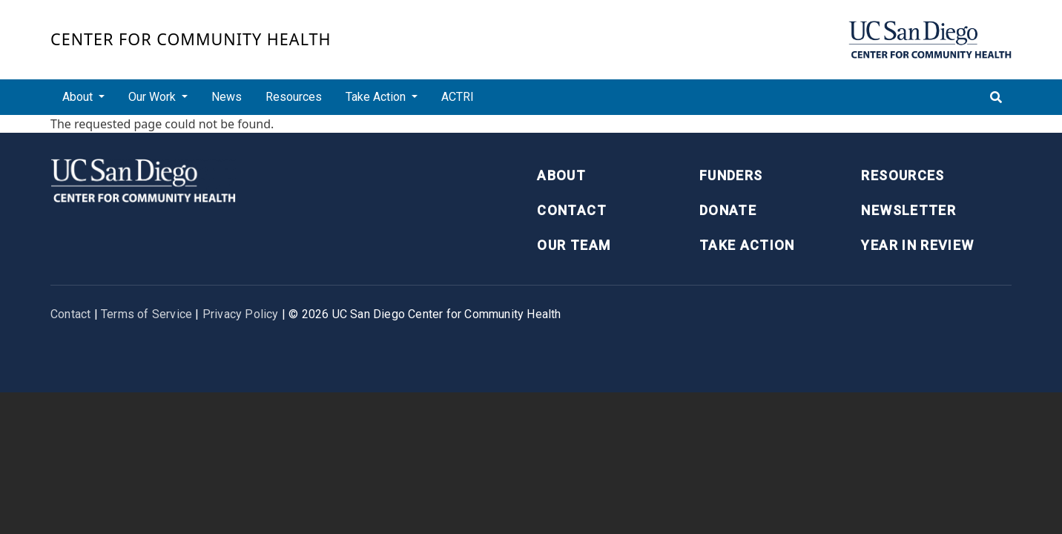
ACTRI (457, 97)
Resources (294, 97)
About (561, 175)
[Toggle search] (996, 97)
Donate (727, 210)
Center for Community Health (191, 39)
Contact (571, 210)
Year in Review (917, 245)
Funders (730, 175)
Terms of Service (146, 314)
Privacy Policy (240, 314)
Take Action (747, 245)
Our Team (573, 245)
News (226, 97)
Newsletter (908, 210)
